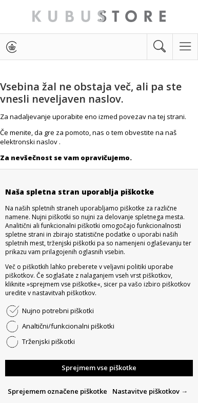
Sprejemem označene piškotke (57, 391)
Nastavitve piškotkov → (150, 391)
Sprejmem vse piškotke (99, 367)
